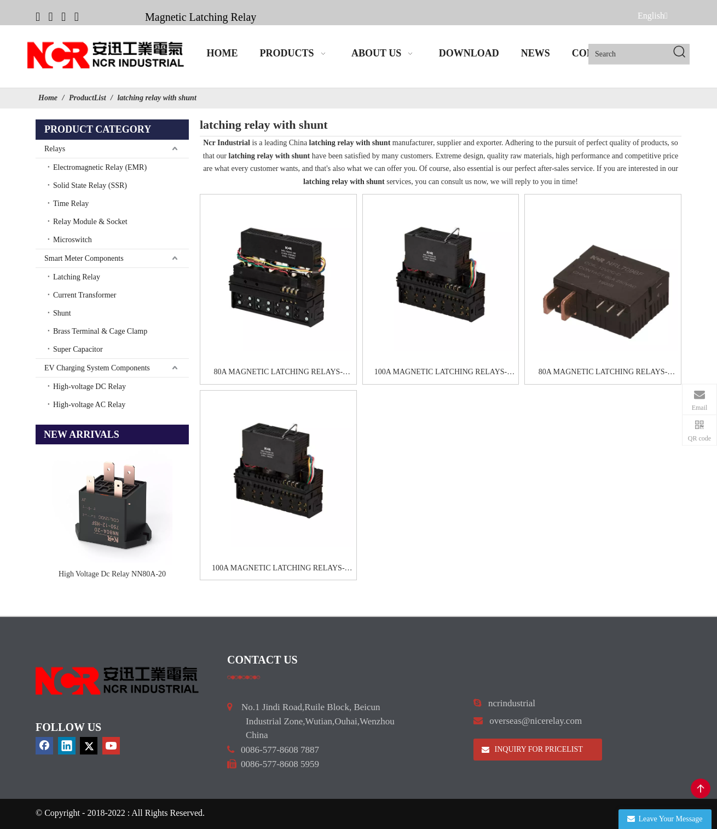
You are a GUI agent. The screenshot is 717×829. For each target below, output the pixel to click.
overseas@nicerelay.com (535, 721)
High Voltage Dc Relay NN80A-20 (112, 574)
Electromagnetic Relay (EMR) (100, 167)
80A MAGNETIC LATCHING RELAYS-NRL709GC (278, 373)
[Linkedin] (51, 16)
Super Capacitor (78, 349)
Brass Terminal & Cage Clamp (100, 331)
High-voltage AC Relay (89, 405)
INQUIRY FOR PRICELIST (532, 749)
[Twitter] (63, 16)
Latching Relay (76, 277)
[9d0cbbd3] (118, 680)
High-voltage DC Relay (89, 386)
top (700, 788)
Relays (54, 149)
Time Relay (71, 203)
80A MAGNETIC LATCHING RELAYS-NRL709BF (603, 373)
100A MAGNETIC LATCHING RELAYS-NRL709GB (440, 373)
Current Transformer (85, 295)
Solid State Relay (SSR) (90, 185)
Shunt (62, 313)
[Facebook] (38, 16)
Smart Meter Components (84, 258)
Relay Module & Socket (90, 222)
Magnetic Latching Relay (200, 17)
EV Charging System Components (97, 368)
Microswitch (72, 240)
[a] (244, 676)
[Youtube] (76, 16)
